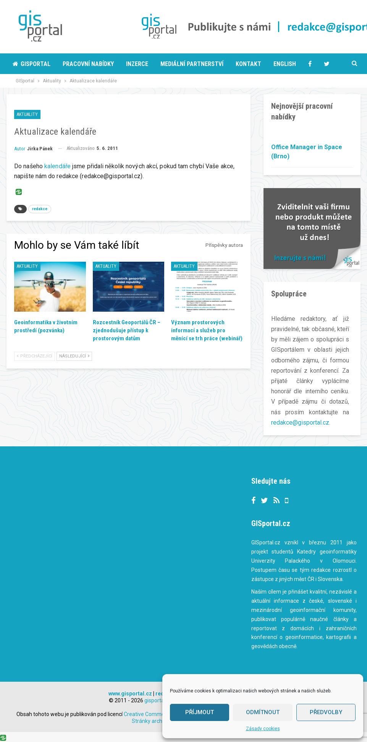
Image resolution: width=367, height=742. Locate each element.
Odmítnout (263, 712)
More (315, 64)
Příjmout (199, 712)
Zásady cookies (263, 728)
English (284, 64)
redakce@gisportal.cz (300, 422)
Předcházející (34, 356)
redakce (39, 209)
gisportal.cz (158, 700)
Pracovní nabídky (88, 64)
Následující (74, 356)
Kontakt (248, 64)
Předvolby (326, 712)
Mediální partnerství (191, 64)
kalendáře (57, 166)
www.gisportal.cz (130, 693)
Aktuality (27, 114)
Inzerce (137, 64)
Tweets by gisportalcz (159, 481)
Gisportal (31, 64)
